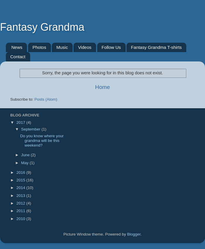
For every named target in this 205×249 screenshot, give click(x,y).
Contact (17, 56)
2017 (21, 122)
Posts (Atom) (46, 99)
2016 (21, 172)
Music (62, 47)
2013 (21, 195)
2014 (21, 188)
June (26, 155)
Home (102, 87)
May (25, 163)
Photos (39, 47)
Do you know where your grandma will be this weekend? (42, 140)
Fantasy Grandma (42, 27)
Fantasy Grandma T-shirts (156, 47)
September (31, 129)
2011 (21, 211)
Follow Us (111, 47)
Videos (84, 47)
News (17, 47)
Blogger (134, 234)
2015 (21, 180)
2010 (21, 219)
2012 (21, 203)
